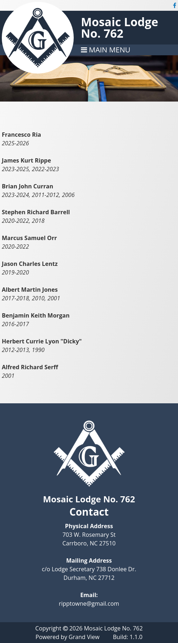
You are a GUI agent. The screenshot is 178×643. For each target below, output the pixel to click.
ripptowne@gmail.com (89, 603)
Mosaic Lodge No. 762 (119, 27)
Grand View (84, 637)
